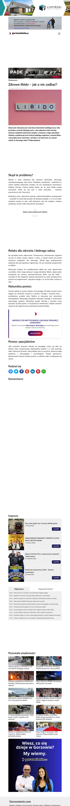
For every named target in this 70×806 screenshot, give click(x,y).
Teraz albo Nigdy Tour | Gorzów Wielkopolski (41, 512)
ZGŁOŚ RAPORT (35, 333)
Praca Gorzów (27, 794)
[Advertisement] (35, 52)
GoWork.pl (47, 794)
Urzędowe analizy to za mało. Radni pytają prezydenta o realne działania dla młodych (37, 604)
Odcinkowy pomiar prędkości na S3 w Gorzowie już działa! (30, 596)
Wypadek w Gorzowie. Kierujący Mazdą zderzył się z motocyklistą (32, 585)
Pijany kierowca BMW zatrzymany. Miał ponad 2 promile (29, 590)
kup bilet (56, 518)
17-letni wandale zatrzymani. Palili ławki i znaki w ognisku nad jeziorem (33, 601)
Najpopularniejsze (45, 578)
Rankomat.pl (56, 794)
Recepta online (38, 794)
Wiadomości (13, 80)
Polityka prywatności (17, 797)
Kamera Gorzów (14, 803)
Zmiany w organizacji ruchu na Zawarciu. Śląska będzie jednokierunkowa (34, 607)
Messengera (30, 325)
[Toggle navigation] (59, 33)
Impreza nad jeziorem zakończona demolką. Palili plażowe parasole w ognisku (35, 587)
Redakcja (12, 794)
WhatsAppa (40, 325)
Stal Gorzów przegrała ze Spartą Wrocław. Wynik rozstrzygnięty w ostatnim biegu (36, 593)
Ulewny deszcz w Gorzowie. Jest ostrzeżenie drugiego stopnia (31, 582)
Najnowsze (19, 578)
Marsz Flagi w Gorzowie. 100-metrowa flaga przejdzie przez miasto (47, 723)
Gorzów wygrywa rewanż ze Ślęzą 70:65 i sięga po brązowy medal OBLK (34, 599)
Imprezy (13, 505)
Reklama (19, 794)
